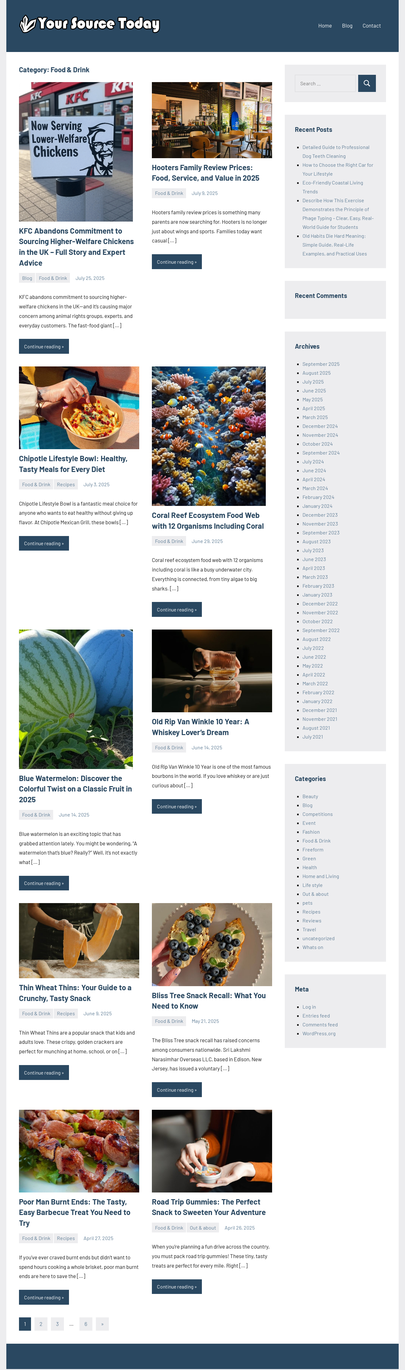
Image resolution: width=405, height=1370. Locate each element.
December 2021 (319, 710)
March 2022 (315, 683)
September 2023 (321, 532)
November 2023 (320, 523)
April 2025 (313, 408)
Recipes (66, 484)
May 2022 (312, 665)
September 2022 (321, 630)
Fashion (311, 832)
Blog (347, 25)
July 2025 (313, 381)
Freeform (312, 849)
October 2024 (317, 444)
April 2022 (313, 674)
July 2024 (313, 461)
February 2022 (318, 692)
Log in (309, 1007)
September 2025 (321, 364)
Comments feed (320, 1024)
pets (307, 903)
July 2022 (313, 648)
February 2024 (318, 497)
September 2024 (321, 452)
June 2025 (314, 390)
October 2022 (317, 621)
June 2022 (314, 657)
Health (309, 867)
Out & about (203, 1228)
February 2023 (318, 586)
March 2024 (315, 488)
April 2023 (313, 568)
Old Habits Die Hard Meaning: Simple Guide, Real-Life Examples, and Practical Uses (334, 244)
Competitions (317, 814)
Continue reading (43, 346)
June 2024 (314, 470)
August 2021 (316, 728)
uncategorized (318, 938)
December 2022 (320, 603)
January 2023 (317, 594)
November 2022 (320, 612)
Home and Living (320, 876)
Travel (309, 929)
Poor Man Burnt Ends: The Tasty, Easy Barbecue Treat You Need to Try (74, 1213)
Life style (312, 885)
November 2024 (320, 435)
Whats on (312, 947)
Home (325, 25)
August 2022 (316, 639)
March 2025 (315, 417)
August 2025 (316, 373)
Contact (372, 25)
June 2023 (314, 559)
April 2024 (313, 479)
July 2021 (312, 736)
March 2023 (315, 577)
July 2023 (313, 550)
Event (309, 823)
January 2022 (317, 701)
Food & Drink (53, 278)
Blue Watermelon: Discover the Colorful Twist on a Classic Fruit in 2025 (75, 789)
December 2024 (320, 426)
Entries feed (316, 1015)
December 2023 (320, 515)
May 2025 (312, 399)
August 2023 (316, 541)
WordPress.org (319, 1033)
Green (309, 858)
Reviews (311, 920)
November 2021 (319, 719)
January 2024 (317, 506)
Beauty (310, 796)
